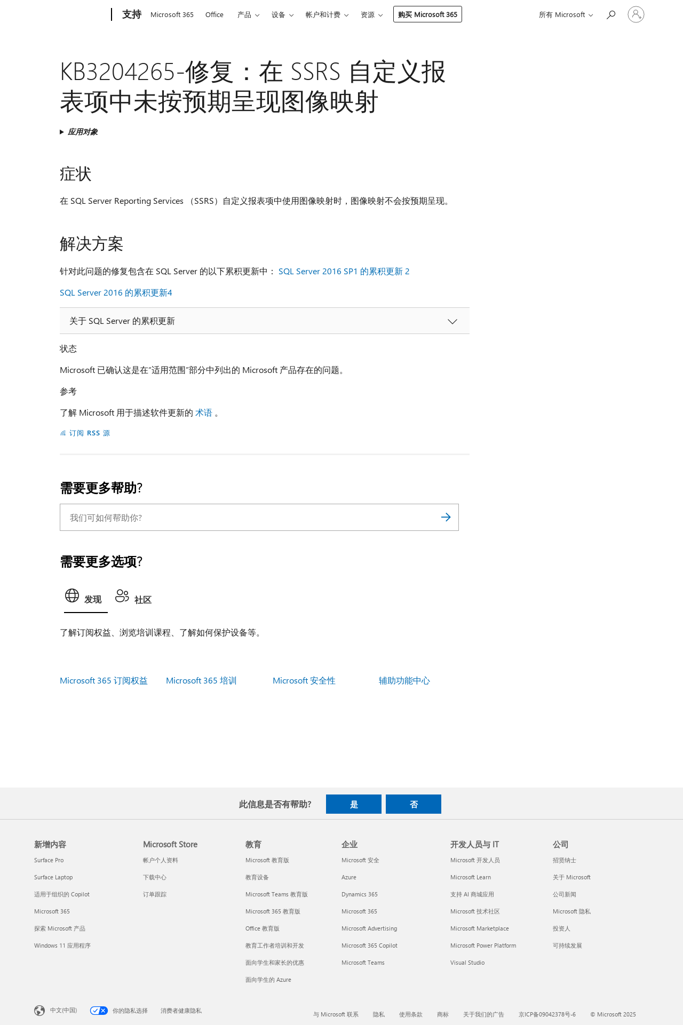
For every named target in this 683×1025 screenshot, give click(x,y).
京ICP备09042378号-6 (547, 1014)
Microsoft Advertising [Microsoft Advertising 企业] (369, 928)
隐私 (379, 1014)
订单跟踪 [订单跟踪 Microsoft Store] (154, 894)
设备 (278, 14)
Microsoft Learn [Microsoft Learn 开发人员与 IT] (470, 877)
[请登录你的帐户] (636, 14)
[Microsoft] (70, 15)
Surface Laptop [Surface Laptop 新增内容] (53, 877)
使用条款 (411, 1014)
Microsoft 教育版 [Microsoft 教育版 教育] (267, 860)
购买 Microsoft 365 (427, 14)
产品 (244, 14)
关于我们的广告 (483, 1014)
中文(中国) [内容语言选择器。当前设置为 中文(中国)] (63, 1010)
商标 (443, 1014)
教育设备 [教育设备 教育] (257, 877)
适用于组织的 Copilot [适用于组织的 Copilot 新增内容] (62, 894)
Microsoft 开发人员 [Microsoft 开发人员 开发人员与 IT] (475, 860)
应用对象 (83, 131)
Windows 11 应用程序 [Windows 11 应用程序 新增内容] (62, 945)
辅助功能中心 (404, 680)
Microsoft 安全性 (304, 680)
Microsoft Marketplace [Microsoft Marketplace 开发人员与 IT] (479, 928)
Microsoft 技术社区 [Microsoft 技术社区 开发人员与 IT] (475, 911)
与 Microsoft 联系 (336, 1014)
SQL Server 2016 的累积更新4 (116, 292)
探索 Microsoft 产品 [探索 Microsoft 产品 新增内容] (59, 928)
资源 (368, 14)
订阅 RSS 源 (89, 432)
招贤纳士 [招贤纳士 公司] (564, 860)
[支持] (131, 15)
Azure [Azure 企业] (349, 877)
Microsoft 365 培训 (201, 680)
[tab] (86, 598)
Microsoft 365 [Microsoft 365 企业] (359, 911)
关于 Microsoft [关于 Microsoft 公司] (572, 877)
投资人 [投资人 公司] (561, 928)
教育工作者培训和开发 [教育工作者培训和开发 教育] (274, 945)
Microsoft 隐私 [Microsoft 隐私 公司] (572, 911)
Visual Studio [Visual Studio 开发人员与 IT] (467, 962)
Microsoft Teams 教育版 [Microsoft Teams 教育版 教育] (276, 894)
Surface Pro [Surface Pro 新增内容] (48, 860)
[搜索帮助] (610, 14)
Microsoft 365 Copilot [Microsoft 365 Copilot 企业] (370, 945)
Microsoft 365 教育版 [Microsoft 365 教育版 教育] (272, 911)
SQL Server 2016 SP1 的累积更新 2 (344, 270)
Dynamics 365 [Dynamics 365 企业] (360, 894)
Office (214, 14)
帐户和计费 (323, 14)
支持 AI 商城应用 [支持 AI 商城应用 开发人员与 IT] (472, 894)
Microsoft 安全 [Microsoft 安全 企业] (360, 860)
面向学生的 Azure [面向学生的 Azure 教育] (268, 979)
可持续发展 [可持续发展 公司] (567, 945)
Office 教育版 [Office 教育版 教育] (262, 928)
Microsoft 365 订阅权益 (104, 680)
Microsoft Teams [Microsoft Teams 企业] (363, 962)
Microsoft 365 (172, 14)
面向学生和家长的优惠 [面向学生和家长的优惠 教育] (274, 962)
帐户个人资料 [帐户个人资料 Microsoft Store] (160, 860)
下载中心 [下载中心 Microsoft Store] (154, 877)
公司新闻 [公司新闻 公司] (564, 894)
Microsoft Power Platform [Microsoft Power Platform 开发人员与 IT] (483, 945)
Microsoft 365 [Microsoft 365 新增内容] (52, 911)
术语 (203, 412)
